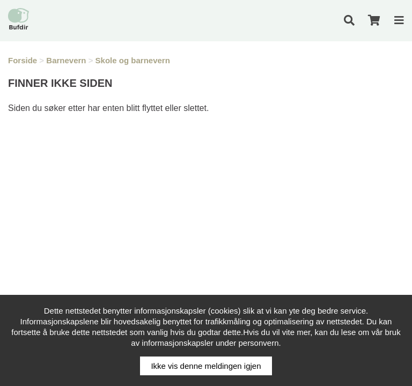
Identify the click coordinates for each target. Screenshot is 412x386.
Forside (22, 60)
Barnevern (66, 60)
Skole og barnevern (132, 60)
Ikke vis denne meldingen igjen (206, 365)
